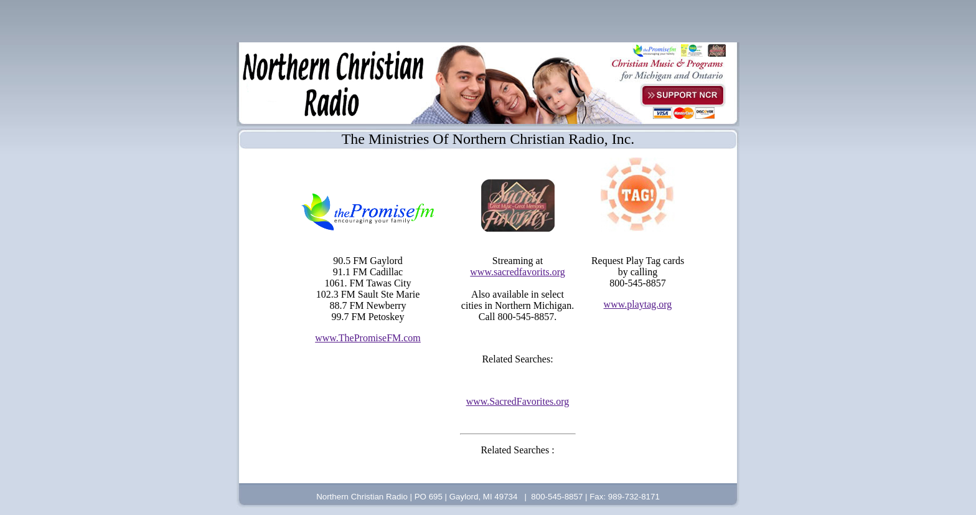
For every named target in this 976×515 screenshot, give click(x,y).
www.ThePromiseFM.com (368, 338)
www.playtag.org (638, 304)
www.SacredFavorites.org (518, 401)
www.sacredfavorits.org (517, 272)
